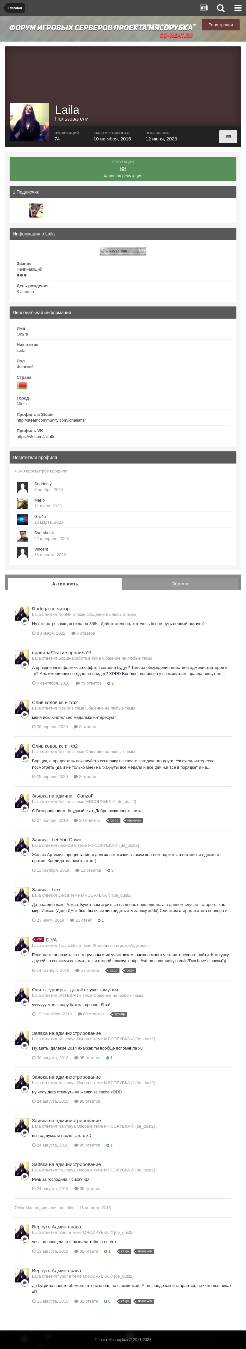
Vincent (41, 549)
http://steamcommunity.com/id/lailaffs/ (51, 420)
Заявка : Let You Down (56, 839)
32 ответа (86, 1251)
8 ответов (85, 726)
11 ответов (88, 870)
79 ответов (89, 683)
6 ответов (83, 633)
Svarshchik (44, 532)
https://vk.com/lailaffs (36, 436)
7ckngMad (24, 1207)
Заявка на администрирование (66, 1033)
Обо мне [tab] (181, 583)
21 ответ (81, 920)
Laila (68, 1207)
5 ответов (87, 970)
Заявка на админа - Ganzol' (62, 795)
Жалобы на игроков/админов (121, 945)
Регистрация (221, 24)
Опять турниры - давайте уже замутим (75, 989)
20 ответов (87, 820)
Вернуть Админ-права (56, 1226)
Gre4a (40, 516)
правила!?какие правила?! (61, 652)
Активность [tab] (65, 583)
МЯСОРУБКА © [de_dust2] (110, 801)
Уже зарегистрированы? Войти (163, 25)
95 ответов (87, 1057)
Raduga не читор (51, 608)
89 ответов (91, 1014)
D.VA (51, 939)
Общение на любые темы (111, 614)
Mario (39, 500)
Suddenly (43, 483)
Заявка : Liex (46, 889)
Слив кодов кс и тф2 (55, 702)
